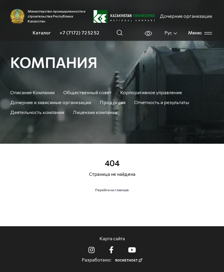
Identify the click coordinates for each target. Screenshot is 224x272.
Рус (171, 33)
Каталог (42, 32)
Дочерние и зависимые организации (50, 102)
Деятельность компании (37, 112)
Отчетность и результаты (161, 102)
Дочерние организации (186, 16)
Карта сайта (112, 238)
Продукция (112, 102)
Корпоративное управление (151, 92)
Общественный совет (87, 92)
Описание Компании (32, 92)
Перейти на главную (112, 190)
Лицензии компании (95, 112)
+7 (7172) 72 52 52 (79, 32)
